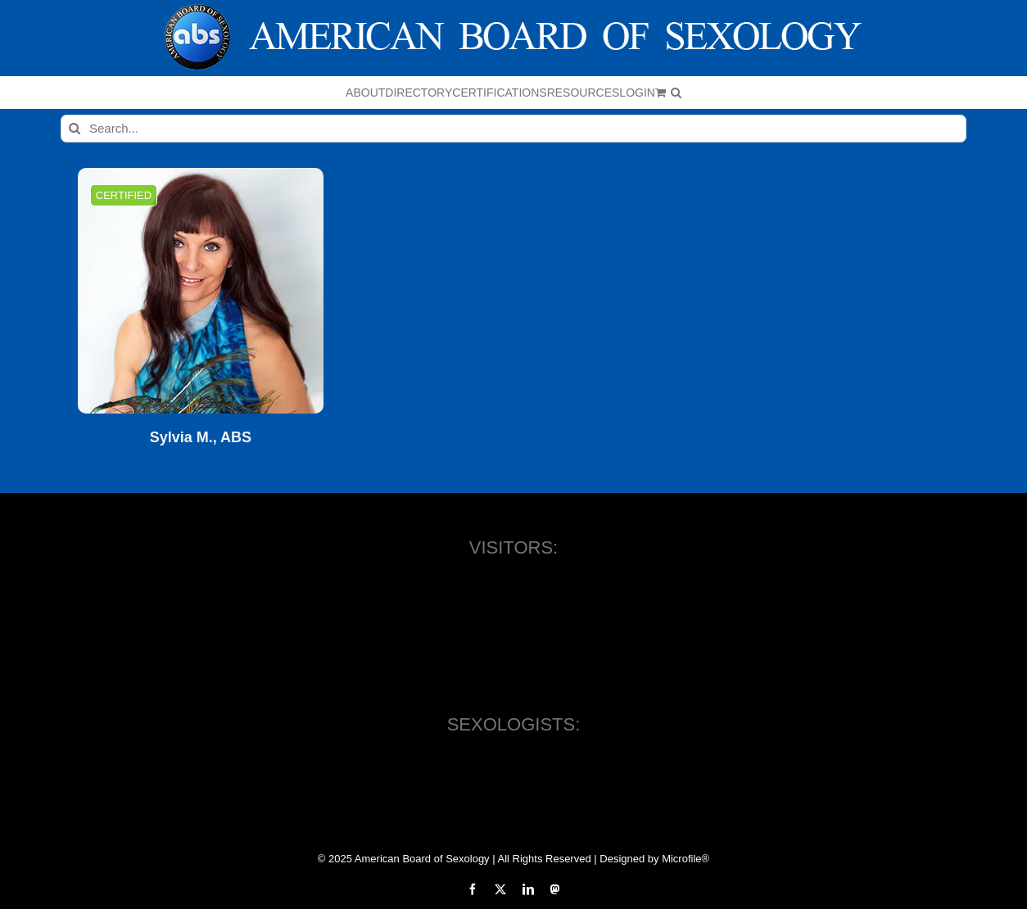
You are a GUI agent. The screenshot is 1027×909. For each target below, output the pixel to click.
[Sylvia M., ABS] (200, 291)
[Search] (74, 128)
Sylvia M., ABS (200, 437)
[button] (676, 92)
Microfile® (685, 858)
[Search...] (513, 128)
